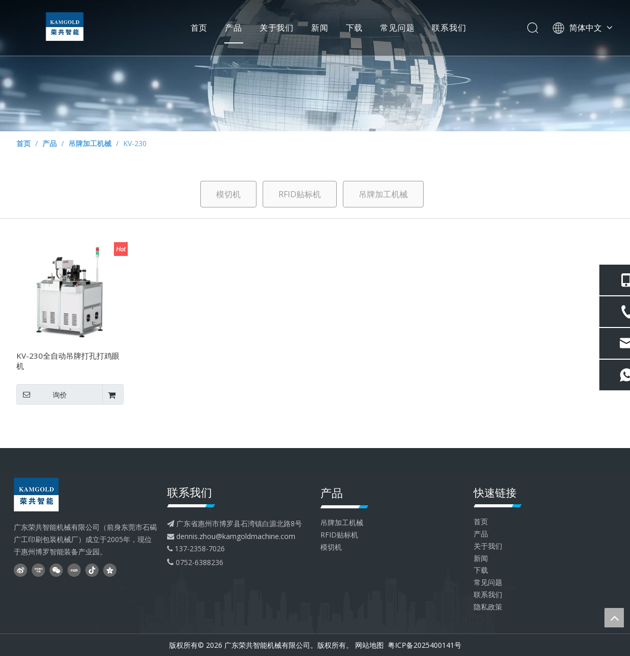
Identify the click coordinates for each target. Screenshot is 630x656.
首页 (197, 28)
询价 (41, 394)
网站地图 (369, 645)
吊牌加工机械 (383, 194)
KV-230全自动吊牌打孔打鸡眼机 (68, 360)
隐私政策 (488, 607)
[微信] (56, 570)
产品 (232, 28)
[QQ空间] (109, 570)
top (614, 617)
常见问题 (396, 28)
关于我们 (275, 28)
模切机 (228, 194)
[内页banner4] (315, 65)
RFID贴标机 (299, 194)
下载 (352, 28)
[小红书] (74, 570)
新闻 (317, 28)
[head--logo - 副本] (52, 494)
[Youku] (38, 570)
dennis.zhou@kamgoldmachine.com (235, 536)
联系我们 (447, 28)
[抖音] (92, 570)
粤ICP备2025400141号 (423, 645)
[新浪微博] (20, 570)
